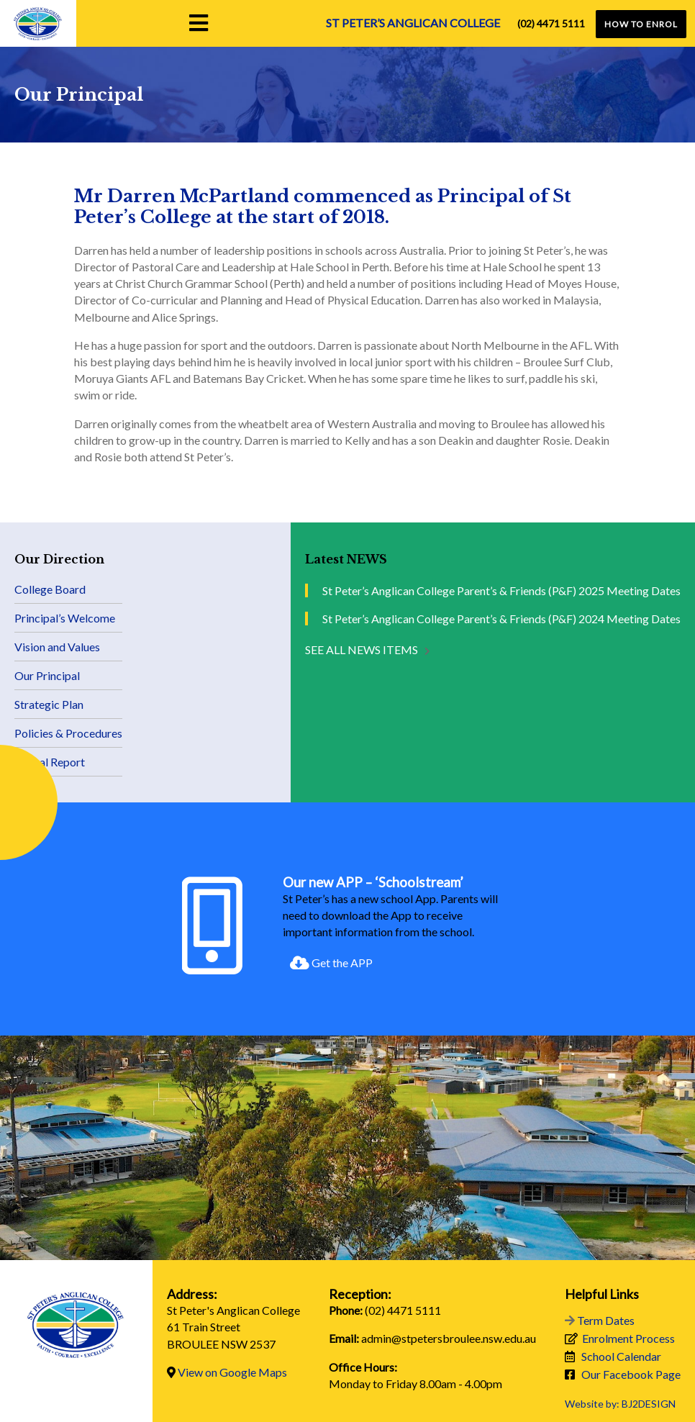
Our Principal (47, 675)
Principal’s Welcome (64, 618)
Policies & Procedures (68, 733)
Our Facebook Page (631, 1374)
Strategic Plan (48, 704)
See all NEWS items (361, 649)
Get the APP (331, 962)
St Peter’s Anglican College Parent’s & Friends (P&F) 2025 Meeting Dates (501, 590)
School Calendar (621, 1356)
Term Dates (606, 1320)
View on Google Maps (232, 1372)
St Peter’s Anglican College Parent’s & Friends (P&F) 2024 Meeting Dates (501, 618)
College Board (50, 589)
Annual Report (49, 762)
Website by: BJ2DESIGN (620, 1404)
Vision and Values (57, 646)
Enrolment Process (628, 1338)
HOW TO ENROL (641, 24)
